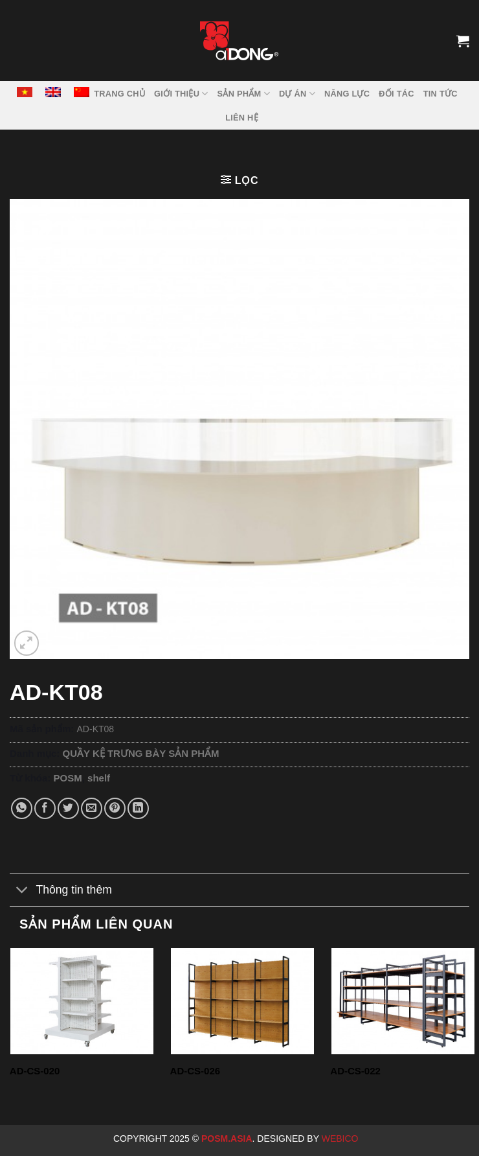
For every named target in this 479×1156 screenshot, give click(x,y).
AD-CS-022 (355, 1070)
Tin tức (440, 93)
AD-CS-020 (35, 1070)
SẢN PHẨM (243, 93)
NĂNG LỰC (347, 93)
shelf (98, 777)
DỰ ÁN (297, 93)
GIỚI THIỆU (181, 93)
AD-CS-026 (195, 1070)
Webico (341, 1138)
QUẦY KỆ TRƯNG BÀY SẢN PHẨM (141, 753)
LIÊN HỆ (241, 117)
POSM (68, 777)
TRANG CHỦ (119, 93)
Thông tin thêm (61, 891)
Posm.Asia (226, 1138)
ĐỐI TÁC (396, 93)
